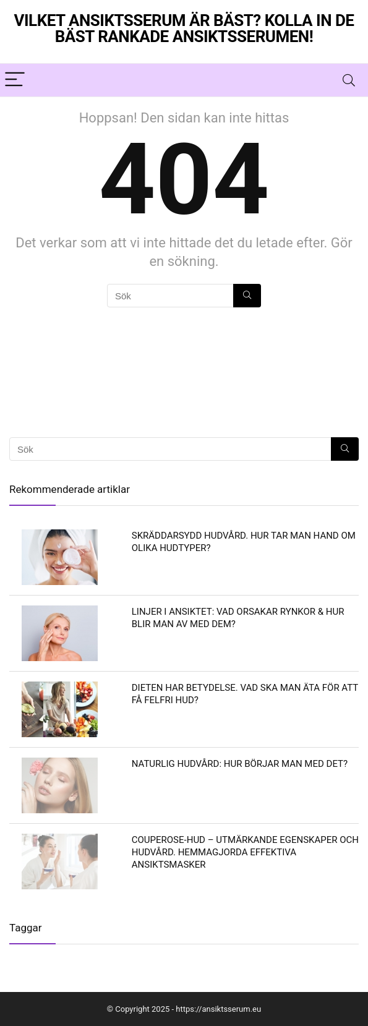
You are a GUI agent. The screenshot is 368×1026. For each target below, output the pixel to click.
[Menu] (15, 80)
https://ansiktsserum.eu (218, 1009)
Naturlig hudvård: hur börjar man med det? (240, 763)
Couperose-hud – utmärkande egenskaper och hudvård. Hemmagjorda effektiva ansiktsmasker (245, 852)
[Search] (349, 80)
